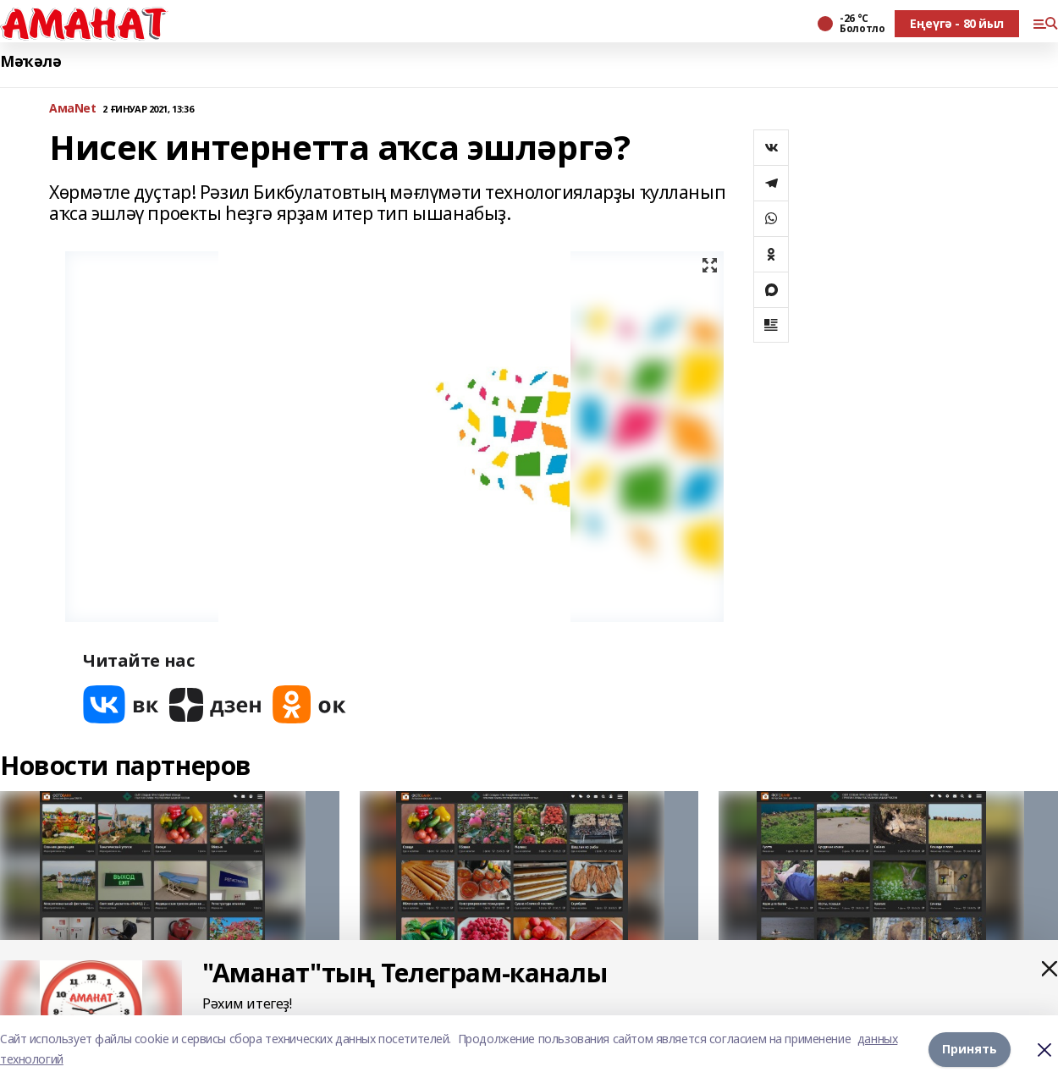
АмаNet (72, 109)
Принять (969, 1049)
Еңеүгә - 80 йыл (957, 23)
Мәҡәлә (30, 61)
